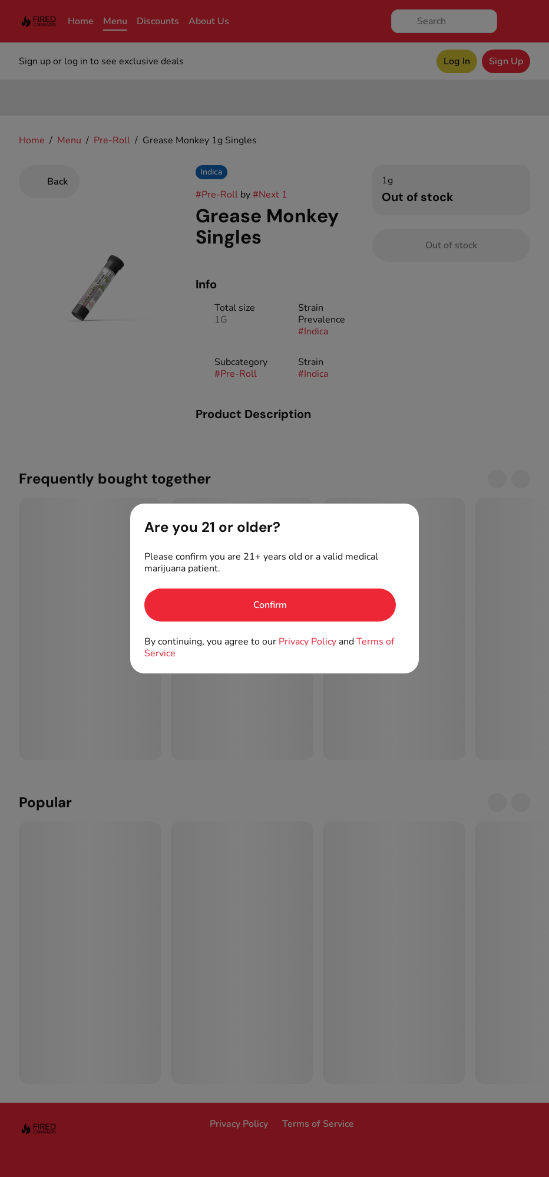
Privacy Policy (307, 641)
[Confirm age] (270, 605)
